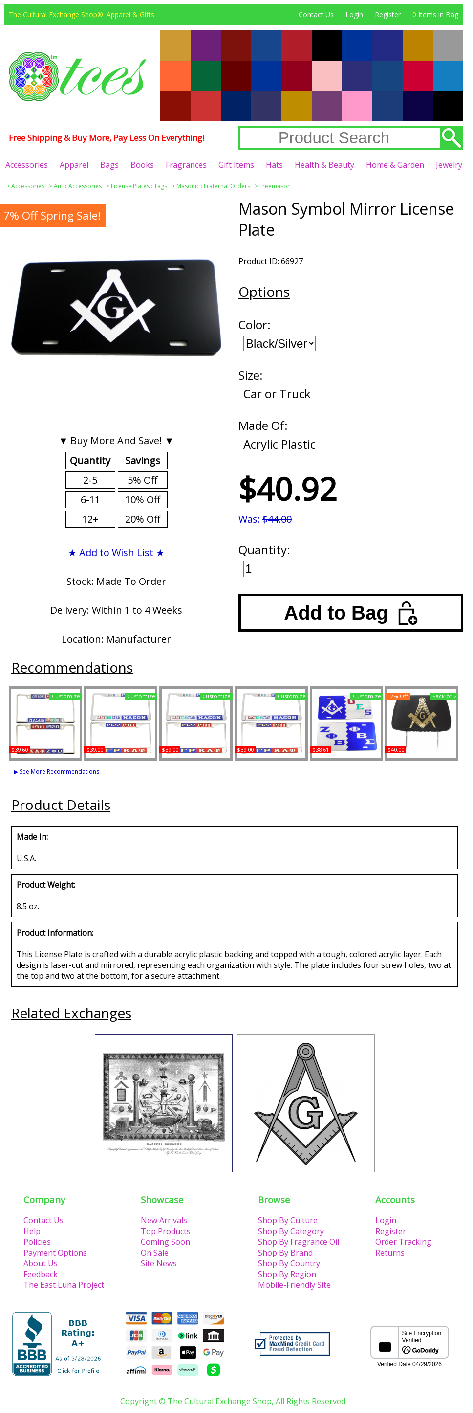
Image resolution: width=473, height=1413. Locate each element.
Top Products (166, 1231)
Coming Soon (165, 1241)
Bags (109, 164)
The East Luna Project (63, 1284)
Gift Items (236, 164)
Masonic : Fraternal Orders (213, 186)
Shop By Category (291, 1231)
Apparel (74, 164)
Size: (250, 375)
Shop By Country (289, 1263)
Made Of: (263, 425)
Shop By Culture (288, 1220)
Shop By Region (287, 1274)
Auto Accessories (78, 186)
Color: (254, 324)
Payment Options (55, 1252)
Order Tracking (403, 1241)
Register (388, 14)
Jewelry (449, 164)
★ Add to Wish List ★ (116, 552)
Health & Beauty (324, 164)
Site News (159, 1263)
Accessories (26, 164)
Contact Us (316, 14)
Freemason (275, 186)
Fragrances (186, 164)
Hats (274, 164)
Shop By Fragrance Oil (298, 1241)
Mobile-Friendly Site (294, 1284)
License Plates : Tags (139, 186)
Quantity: (264, 549)
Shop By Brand (285, 1252)
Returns (390, 1252)
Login (354, 14)
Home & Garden (395, 164)
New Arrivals (164, 1220)
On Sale (155, 1252)
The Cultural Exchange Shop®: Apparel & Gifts (81, 14)
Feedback (40, 1274)
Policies (37, 1241)
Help (32, 1231)
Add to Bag (350, 613)
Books (142, 164)
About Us (40, 1263)
